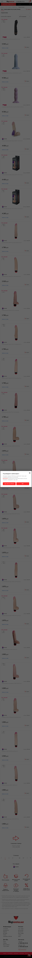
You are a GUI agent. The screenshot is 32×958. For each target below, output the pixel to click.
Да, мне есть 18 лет (9, 483)
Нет (23, 483)
